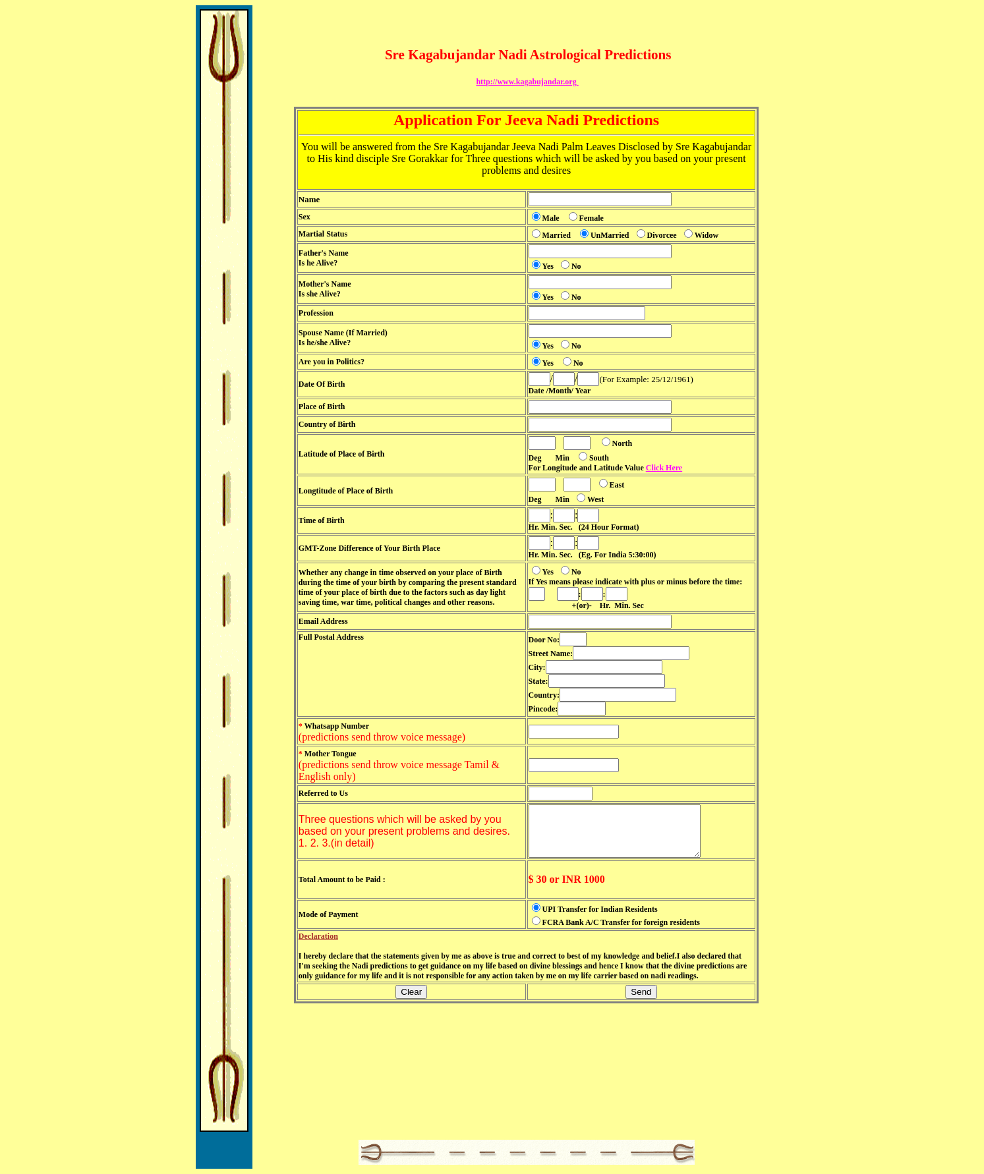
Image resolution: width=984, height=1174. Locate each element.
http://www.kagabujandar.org (527, 81)
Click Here (664, 467)
